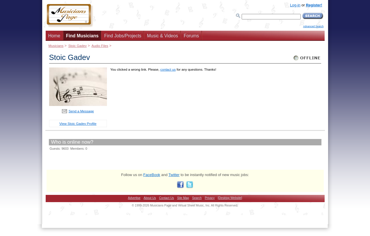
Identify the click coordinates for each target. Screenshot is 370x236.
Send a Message (81, 111)
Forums (191, 35)
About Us (150, 198)
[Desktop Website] (230, 198)
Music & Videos (162, 35)
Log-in (295, 5)
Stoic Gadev (77, 45)
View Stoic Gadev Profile (77, 123)
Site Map (183, 198)
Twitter (174, 175)
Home (54, 35)
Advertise (134, 198)
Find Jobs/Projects (122, 35)
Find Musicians (82, 35)
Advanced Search (313, 26)
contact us (168, 69)
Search (197, 198)
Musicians (56, 45)
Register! (314, 5)
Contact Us (166, 198)
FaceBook (151, 175)
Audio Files (99, 45)
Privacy (209, 198)
